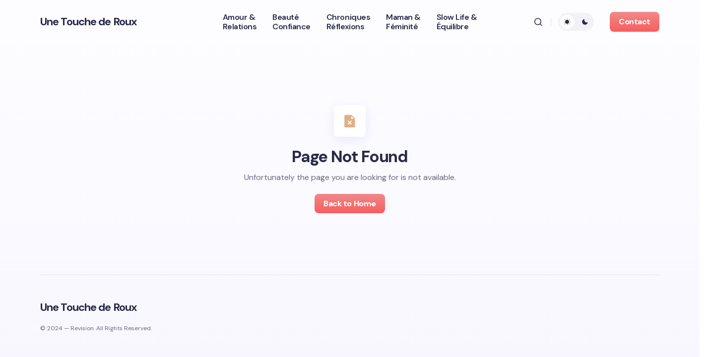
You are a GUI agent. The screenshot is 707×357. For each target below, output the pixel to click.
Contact (634, 21)
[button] (538, 22)
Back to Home (349, 203)
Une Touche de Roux (88, 21)
